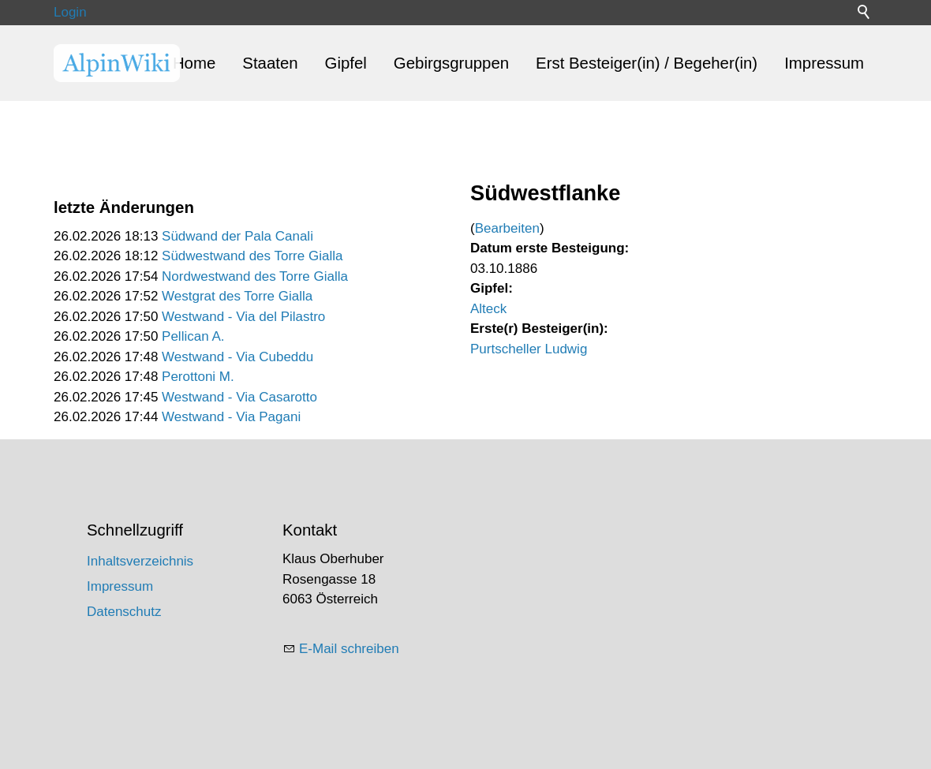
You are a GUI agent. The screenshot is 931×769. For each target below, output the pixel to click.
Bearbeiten (507, 228)
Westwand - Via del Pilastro (243, 316)
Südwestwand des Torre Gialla (252, 255)
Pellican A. (193, 336)
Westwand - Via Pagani (231, 416)
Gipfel (346, 63)
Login (70, 12)
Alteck (488, 308)
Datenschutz (124, 611)
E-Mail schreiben (349, 648)
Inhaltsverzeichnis (140, 561)
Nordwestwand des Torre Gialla (255, 276)
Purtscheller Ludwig (528, 349)
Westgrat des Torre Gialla (237, 296)
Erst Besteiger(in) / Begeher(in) (646, 63)
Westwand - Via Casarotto (239, 397)
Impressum (824, 63)
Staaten (269, 63)
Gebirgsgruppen (451, 63)
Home (194, 63)
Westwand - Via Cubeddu (237, 356)
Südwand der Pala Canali (237, 236)
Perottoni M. (198, 376)
